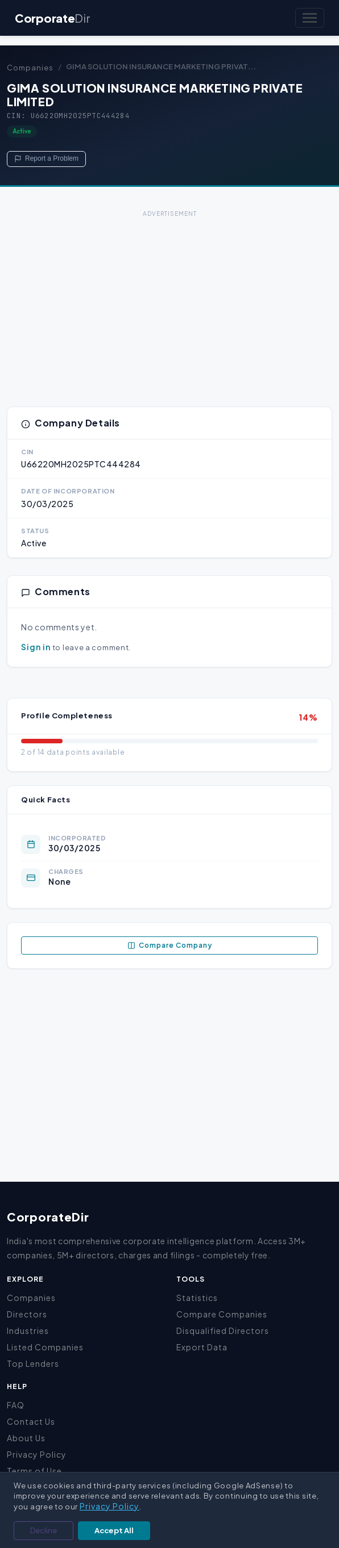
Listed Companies (45, 1347)
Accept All (114, 1530)
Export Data (202, 1347)
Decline (43, 1530)
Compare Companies (221, 1314)
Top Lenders (33, 1363)
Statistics (197, 1297)
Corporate (52, 18)
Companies (30, 67)
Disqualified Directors (222, 1330)
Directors (27, 1314)
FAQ (15, 1405)
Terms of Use (34, 1471)
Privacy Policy (37, 1454)
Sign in (36, 647)
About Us (26, 1438)
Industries (28, 1330)
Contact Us (31, 1421)
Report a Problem (46, 158)
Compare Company (169, 945)
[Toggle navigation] (309, 18)
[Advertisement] (169, 299)
